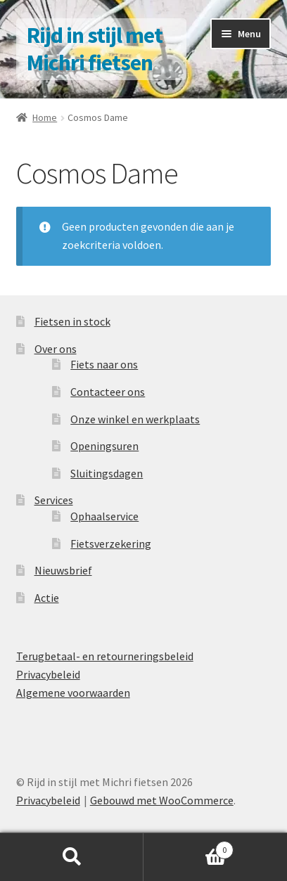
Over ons (55, 349)
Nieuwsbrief (63, 570)
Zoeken (72, 857)
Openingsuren (104, 446)
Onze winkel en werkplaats (135, 419)
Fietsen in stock (72, 321)
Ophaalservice (104, 516)
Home (44, 117)
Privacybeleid (48, 674)
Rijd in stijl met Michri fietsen (94, 49)
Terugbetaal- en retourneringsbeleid (104, 656)
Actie (46, 598)
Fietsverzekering (110, 543)
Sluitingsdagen (106, 473)
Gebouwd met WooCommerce (162, 800)
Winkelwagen (189, 847)
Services (53, 500)
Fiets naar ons (104, 364)
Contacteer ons (107, 392)
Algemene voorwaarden (73, 693)
